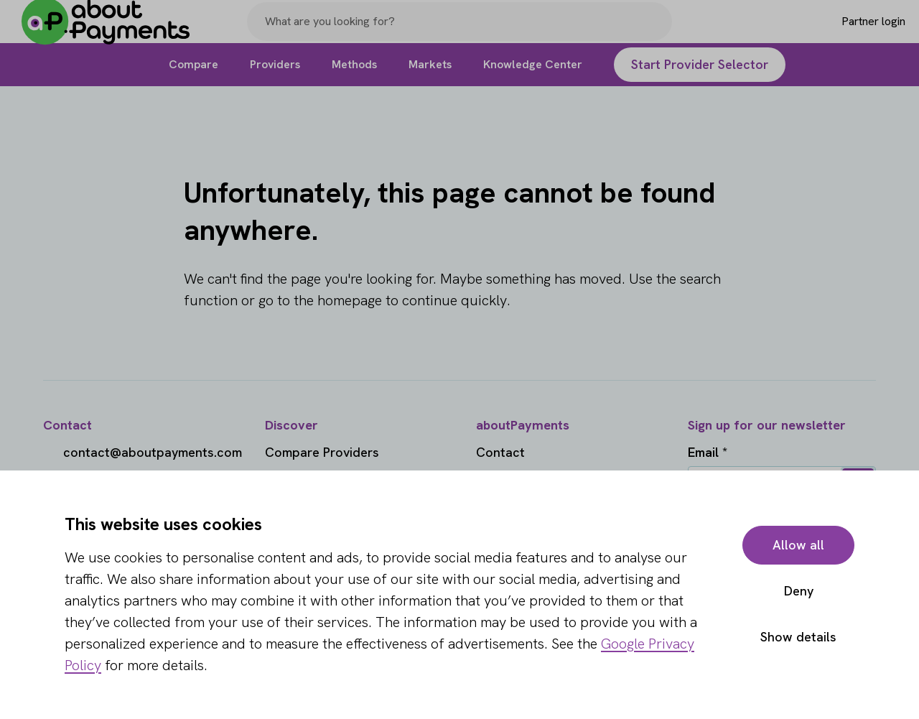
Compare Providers (322, 452)
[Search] (655, 30)
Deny (798, 591)
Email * (707, 452)
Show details (798, 636)
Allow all (798, 545)
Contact (500, 452)
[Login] (852, 31)
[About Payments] (115, 31)
